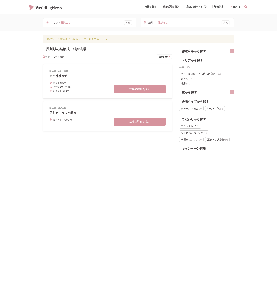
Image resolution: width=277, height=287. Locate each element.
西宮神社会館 (58, 76)
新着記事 (219, 6)
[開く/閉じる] (232, 51)
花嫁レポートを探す (197, 6)
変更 (128, 22)
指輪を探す (151, 6)
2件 (67, 90)
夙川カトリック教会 (62, 113)
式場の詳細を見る (139, 89)
